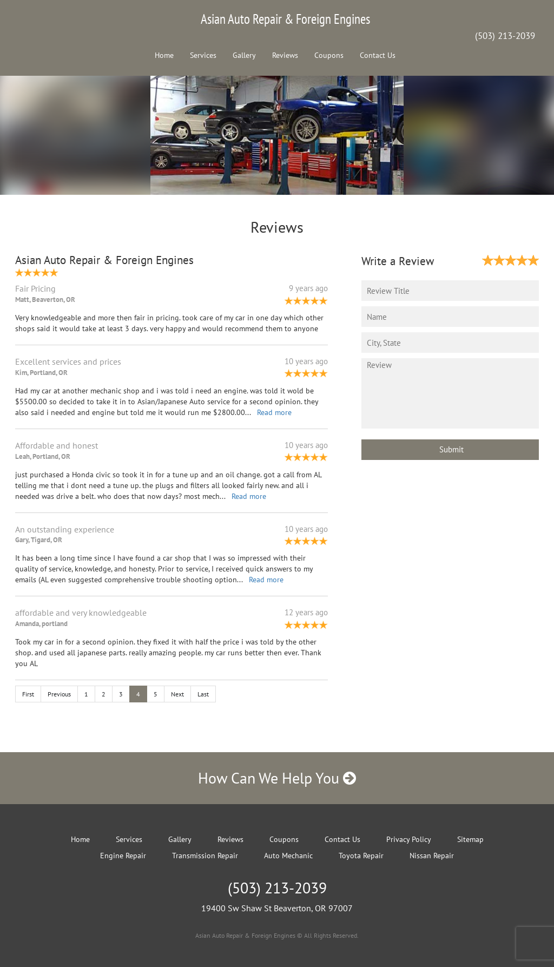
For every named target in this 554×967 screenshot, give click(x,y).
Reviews (285, 55)
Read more (274, 412)
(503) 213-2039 (505, 36)
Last (203, 694)
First (28, 694)
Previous (59, 694)
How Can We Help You (277, 778)
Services (203, 55)
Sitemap (470, 839)
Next (177, 694)
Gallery (244, 55)
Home (164, 55)
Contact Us (377, 55)
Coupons (329, 55)
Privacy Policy (408, 839)
